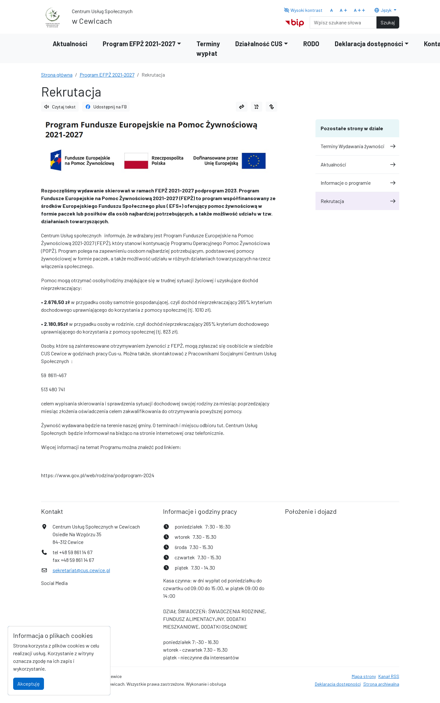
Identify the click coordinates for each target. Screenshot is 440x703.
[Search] (343, 22)
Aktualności (70, 43)
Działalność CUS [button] (258, 43)
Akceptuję (28, 684)
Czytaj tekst (60, 106)
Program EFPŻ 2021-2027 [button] (139, 43)
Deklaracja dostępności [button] (369, 43)
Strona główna (57, 75)
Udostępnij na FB (106, 106)
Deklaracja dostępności (338, 684)
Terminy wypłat (208, 48)
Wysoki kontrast (303, 10)
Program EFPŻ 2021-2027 (107, 75)
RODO (311, 43)
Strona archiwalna (381, 684)
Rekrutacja (357, 201)
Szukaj (388, 22)
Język (383, 10)
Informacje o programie (357, 183)
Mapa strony (364, 676)
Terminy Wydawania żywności (357, 146)
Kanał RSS (388, 676)
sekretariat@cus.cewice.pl (81, 570)
